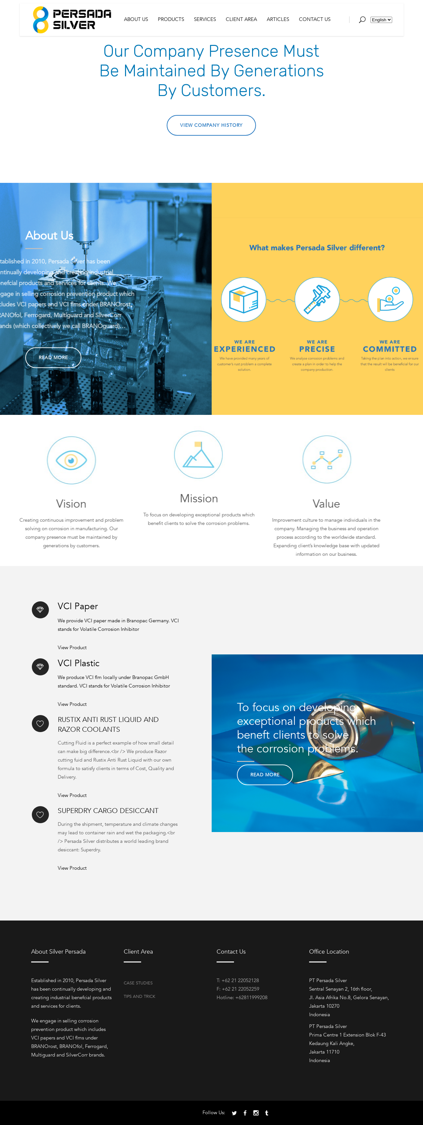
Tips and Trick (139, 996)
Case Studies (138, 983)
